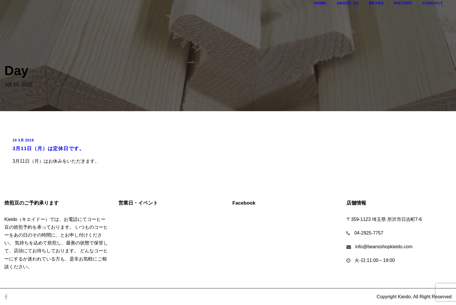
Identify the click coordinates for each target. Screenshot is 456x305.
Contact (433, 3)
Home (320, 3)
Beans (376, 3)
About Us (348, 3)
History (403, 3)
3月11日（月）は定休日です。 (48, 148)
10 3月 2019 (23, 140)
